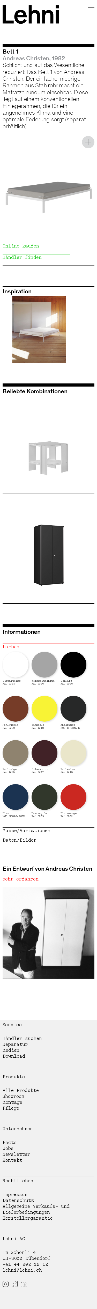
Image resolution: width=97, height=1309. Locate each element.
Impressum (15, 1194)
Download (14, 1056)
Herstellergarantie (28, 1218)
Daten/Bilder (19, 840)
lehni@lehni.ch (22, 1270)
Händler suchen (22, 1038)
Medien (11, 1050)
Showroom (13, 1096)
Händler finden (22, 257)
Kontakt (12, 1160)
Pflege (11, 1108)
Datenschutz (18, 1200)
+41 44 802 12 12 (25, 1264)
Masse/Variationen (26, 830)
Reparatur (15, 1044)
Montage (12, 1102)
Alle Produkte (21, 1090)
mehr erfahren (21, 879)
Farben (11, 646)
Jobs (8, 1148)
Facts (10, 1142)
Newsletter (16, 1154)
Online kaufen (21, 246)
